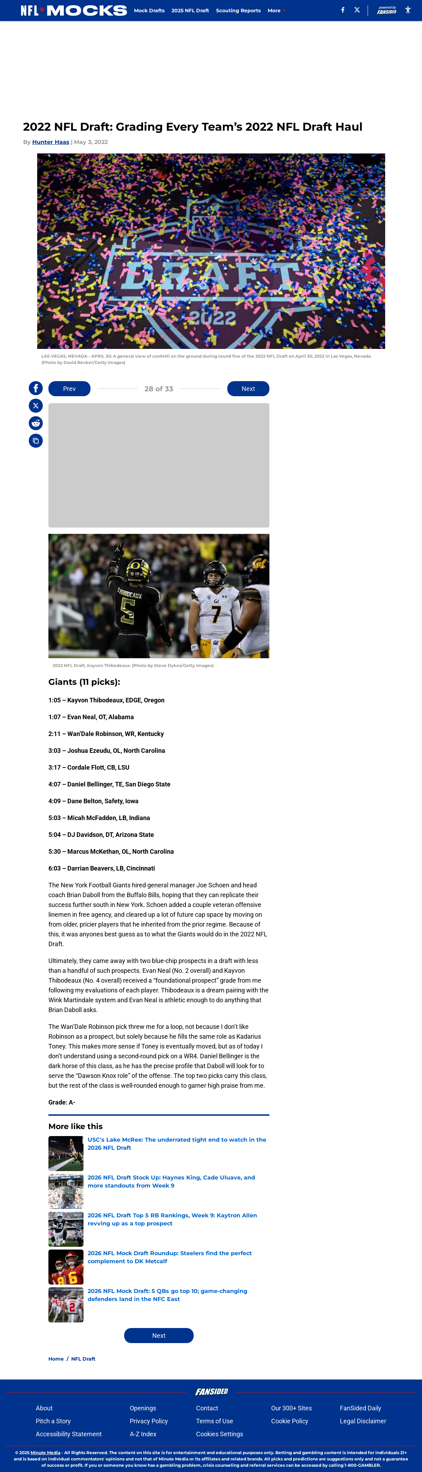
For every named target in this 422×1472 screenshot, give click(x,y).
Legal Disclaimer (363, 1421)
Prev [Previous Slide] (69, 388)
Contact (207, 1408)
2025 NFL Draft (190, 10)
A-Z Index (143, 1434)
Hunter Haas (50, 142)
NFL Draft (83, 1359)
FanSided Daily (360, 1408)
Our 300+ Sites (291, 1408)
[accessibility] (407, 9)
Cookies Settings (219, 1434)
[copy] (36, 441)
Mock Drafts (149, 10)
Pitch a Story (53, 1421)
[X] (357, 10)
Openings (143, 1408)
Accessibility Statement (69, 1434)
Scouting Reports (238, 10)
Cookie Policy (289, 1421)
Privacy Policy (149, 1421)
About (44, 1408)
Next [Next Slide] (248, 388)
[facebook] (342, 10)
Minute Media (45, 1452)
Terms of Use (214, 1421)
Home (56, 1359)
